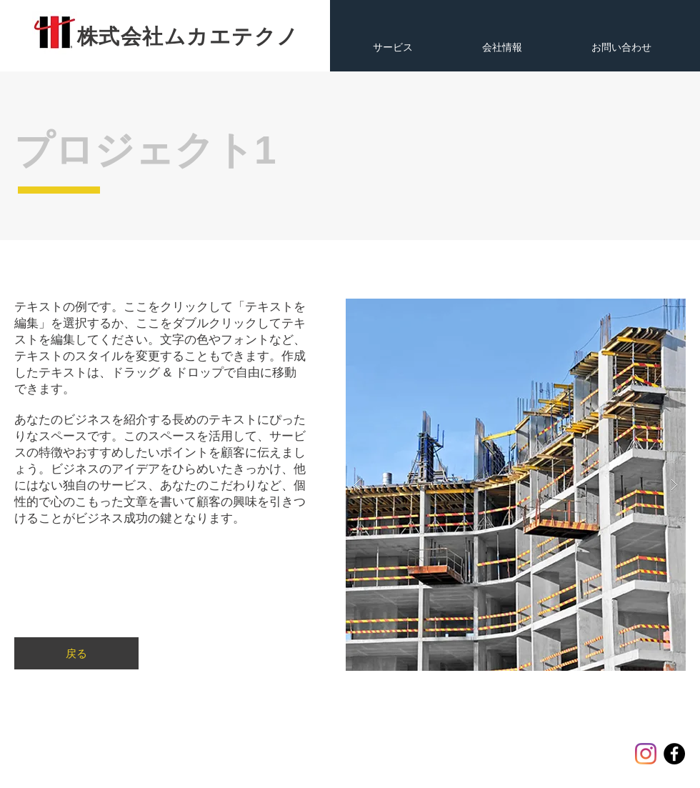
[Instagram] (645, 753)
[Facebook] (674, 753)
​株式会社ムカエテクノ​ (188, 36)
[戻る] (76, 653)
